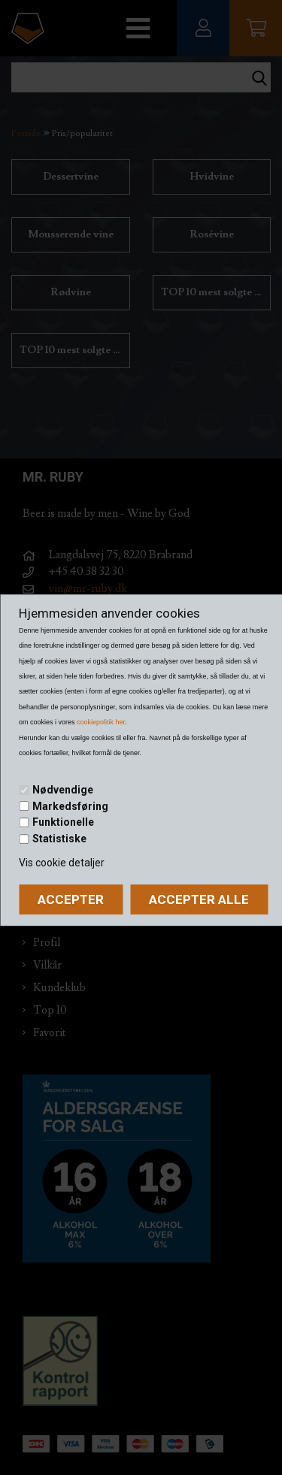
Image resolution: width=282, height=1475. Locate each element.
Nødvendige (62, 790)
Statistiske (59, 839)
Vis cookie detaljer (62, 863)
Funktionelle (63, 822)
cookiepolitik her (101, 722)
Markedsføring (70, 806)
